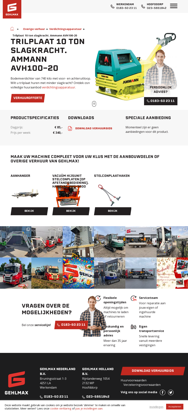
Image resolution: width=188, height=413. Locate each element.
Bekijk (29, 211)
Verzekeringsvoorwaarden (142, 385)
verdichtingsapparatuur (58, 87)
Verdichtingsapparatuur (65, 29)
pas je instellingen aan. (89, 408)
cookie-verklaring (60, 408)
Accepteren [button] (174, 406)
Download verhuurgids (153, 371)
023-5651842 (156, 8)
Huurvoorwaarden (133, 380)
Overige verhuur (34, 29)
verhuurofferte (27, 98)
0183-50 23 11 (126, 8)
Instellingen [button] (156, 406)
